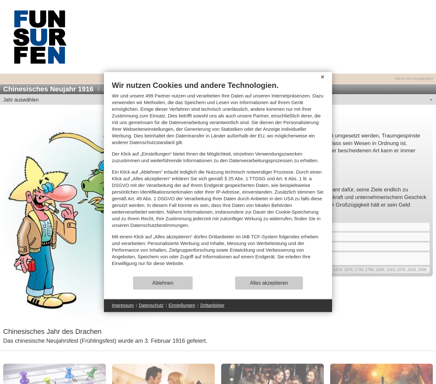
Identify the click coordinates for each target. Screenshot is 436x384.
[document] (218, 178)
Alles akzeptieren (269, 283)
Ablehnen (163, 283)
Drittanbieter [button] (212, 305)
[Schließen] (322, 77)
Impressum (123, 305)
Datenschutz (151, 305)
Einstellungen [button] (182, 305)
